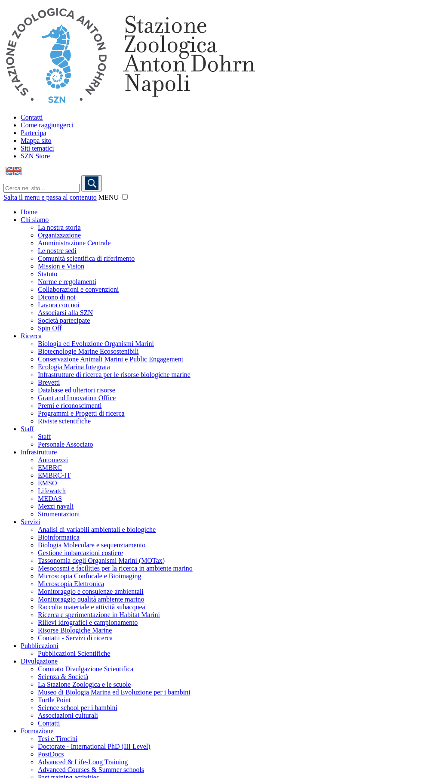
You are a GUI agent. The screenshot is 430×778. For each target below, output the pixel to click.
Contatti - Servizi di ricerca (75, 638)
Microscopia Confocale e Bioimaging (89, 576)
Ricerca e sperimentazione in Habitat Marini (99, 614)
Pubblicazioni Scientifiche (74, 653)
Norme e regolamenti (67, 281)
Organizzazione (59, 235)
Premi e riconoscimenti (69, 405)
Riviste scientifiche (64, 421)
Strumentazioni (59, 514)
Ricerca (31, 336)
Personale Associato (65, 444)
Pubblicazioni (39, 645)
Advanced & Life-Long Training (83, 762)
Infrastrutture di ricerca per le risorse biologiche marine (114, 374)
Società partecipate (64, 320)
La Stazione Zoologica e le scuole (84, 684)
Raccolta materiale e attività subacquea (91, 607)
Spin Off (49, 328)
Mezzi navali (56, 506)
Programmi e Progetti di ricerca (81, 413)
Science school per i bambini (77, 707)
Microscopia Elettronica (71, 583)
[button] (125, 197)
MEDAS (50, 498)
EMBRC (50, 467)
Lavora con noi (59, 305)
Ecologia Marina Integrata (74, 366)
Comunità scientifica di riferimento (86, 258)
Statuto (47, 274)
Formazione (37, 731)
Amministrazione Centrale (74, 243)
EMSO (47, 483)
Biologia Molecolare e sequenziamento (91, 545)
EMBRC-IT (54, 475)
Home (29, 212)
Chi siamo (35, 219)
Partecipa (33, 132)
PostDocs (51, 754)
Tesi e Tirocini (57, 738)
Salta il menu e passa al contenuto (50, 197)
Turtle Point (54, 700)
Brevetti (49, 382)
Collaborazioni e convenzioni (78, 289)
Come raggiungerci (47, 125)
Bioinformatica (59, 537)
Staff (27, 428)
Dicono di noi (57, 297)
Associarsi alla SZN (65, 312)
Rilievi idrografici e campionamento (88, 622)
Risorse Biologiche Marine (75, 630)
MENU (108, 197)
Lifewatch (52, 490)
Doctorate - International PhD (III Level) (94, 746)
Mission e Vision (61, 266)
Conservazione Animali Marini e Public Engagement (110, 359)
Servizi (30, 521)
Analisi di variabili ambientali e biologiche (97, 529)
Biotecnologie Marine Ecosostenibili (88, 351)
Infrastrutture (39, 452)
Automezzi (53, 459)
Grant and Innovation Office (77, 397)
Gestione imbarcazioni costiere (80, 552)
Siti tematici (37, 148)
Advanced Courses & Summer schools (91, 769)
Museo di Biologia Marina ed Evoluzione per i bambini (114, 692)
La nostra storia (59, 227)
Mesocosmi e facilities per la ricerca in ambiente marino (115, 568)
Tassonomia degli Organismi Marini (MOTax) (101, 560)
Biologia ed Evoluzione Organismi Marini (96, 343)
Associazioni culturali (68, 715)
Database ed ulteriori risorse (76, 390)
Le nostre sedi (57, 250)
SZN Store (35, 156)
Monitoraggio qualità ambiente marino (91, 599)
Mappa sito (36, 140)
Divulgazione (39, 661)
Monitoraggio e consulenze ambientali (91, 591)
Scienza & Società (63, 676)
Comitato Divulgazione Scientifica (85, 669)
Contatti (32, 117)
